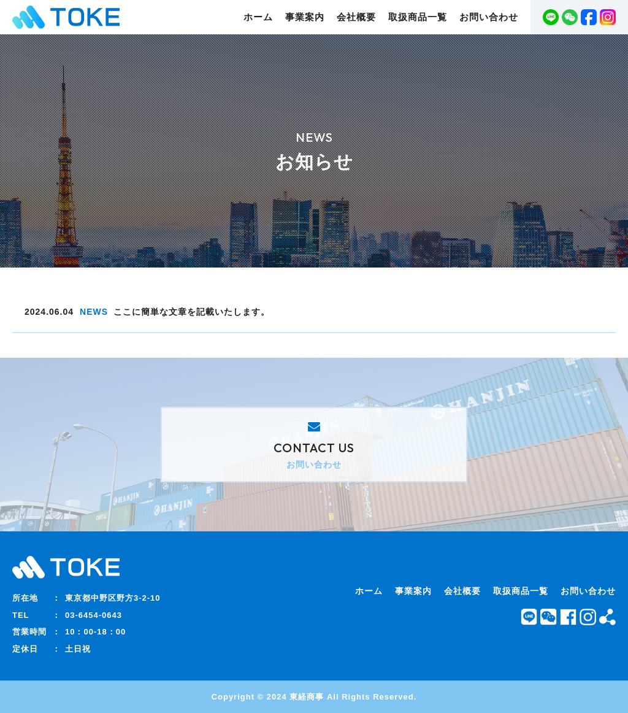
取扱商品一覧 (417, 17)
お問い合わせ (488, 17)
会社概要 (356, 17)
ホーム (258, 17)
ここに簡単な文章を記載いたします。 (191, 312)
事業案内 (304, 17)
